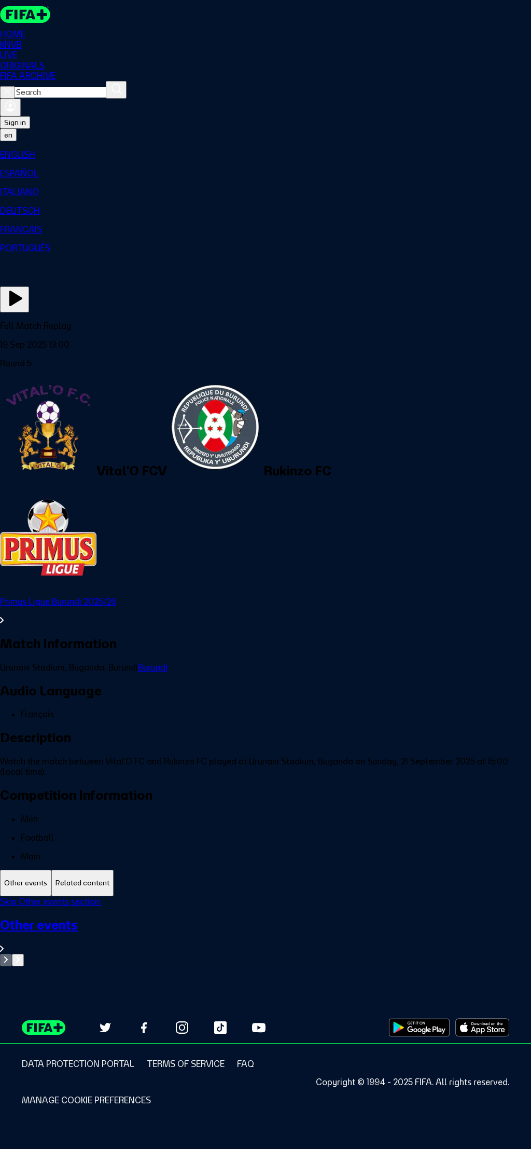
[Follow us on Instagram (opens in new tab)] (182, 1027)
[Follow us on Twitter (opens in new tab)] (105, 1027)
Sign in (15, 122)
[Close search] (7, 92)
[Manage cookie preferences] (86, 1100)
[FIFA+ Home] (25, 14)
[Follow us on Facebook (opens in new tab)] (143, 1027)
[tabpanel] (265, 931)
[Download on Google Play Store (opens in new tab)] (419, 1027)
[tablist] (265, 883)
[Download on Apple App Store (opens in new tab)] (482, 1027)
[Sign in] (10, 107)
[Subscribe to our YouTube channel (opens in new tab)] (258, 1027)
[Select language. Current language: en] (8, 135)
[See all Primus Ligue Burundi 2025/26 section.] (265, 610)
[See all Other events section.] (265, 935)
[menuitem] (265, 154)
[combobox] (60, 92)
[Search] (116, 90)
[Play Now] (14, 299)
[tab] (25, 883)
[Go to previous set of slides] (6, 960)
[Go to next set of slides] (18, 960)
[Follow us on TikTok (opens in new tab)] (220, 1027)
